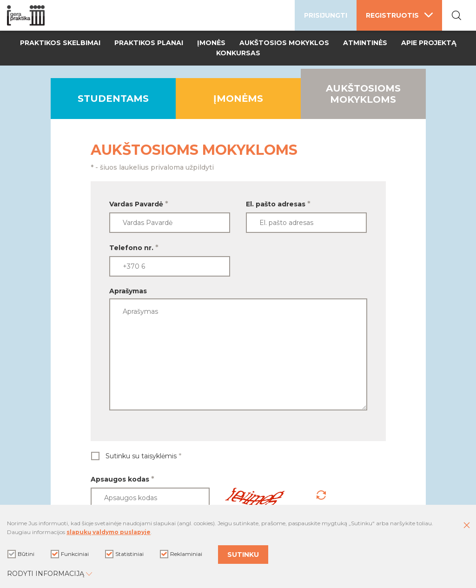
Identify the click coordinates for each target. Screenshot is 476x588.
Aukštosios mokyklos (284, 43)
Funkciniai (70, 554)
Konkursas (238, 53)
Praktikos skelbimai (60, 43)
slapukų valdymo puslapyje (108, 532)
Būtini (20, 554)
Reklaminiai (181, 554)
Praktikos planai (148, 43)
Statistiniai (124, 554)
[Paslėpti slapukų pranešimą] (467, 526)
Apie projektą (428, 43)
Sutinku (243, 554)
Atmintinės (365, 43)
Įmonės (211, 43)
